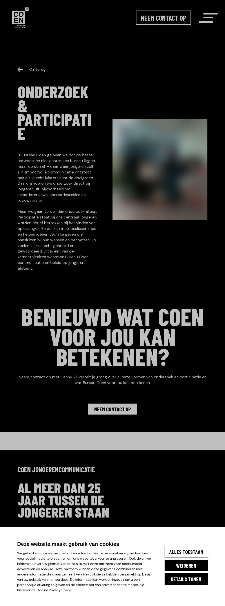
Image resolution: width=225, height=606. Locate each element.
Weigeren (178, 562)
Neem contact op (153, 24)
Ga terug (32, 69)
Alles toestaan (179, 545)
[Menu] (200, 24)
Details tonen (178, 580)
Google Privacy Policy (39, 590)
